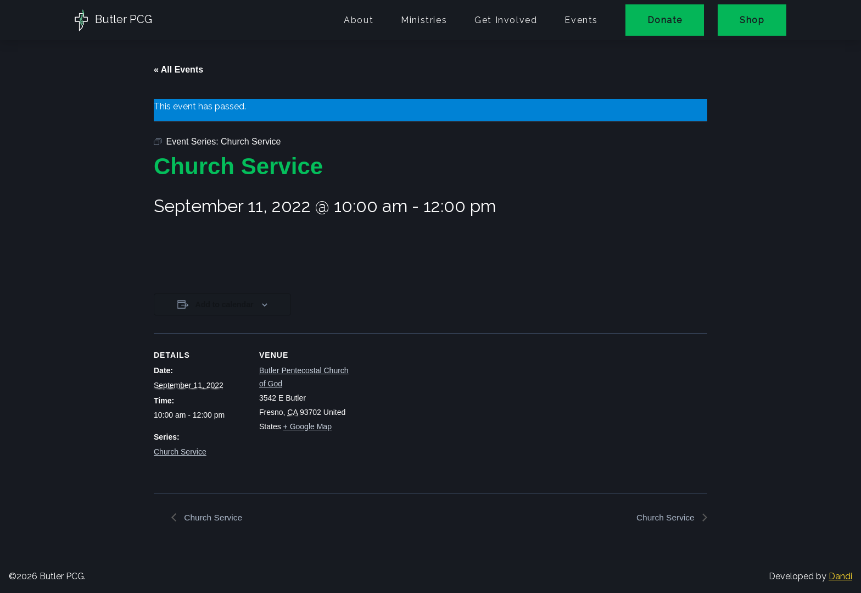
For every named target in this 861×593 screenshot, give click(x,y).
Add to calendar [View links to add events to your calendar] (224, 304)
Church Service (180, 451)
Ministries (424, 20)
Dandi (840, 577)
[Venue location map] (422, 409)
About (358, 20)
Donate (664, 20)
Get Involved (505, 20)
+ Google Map (307, 426)
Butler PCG (113, 20)
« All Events (178, 69)
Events (581, 20)
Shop (752, 20)
